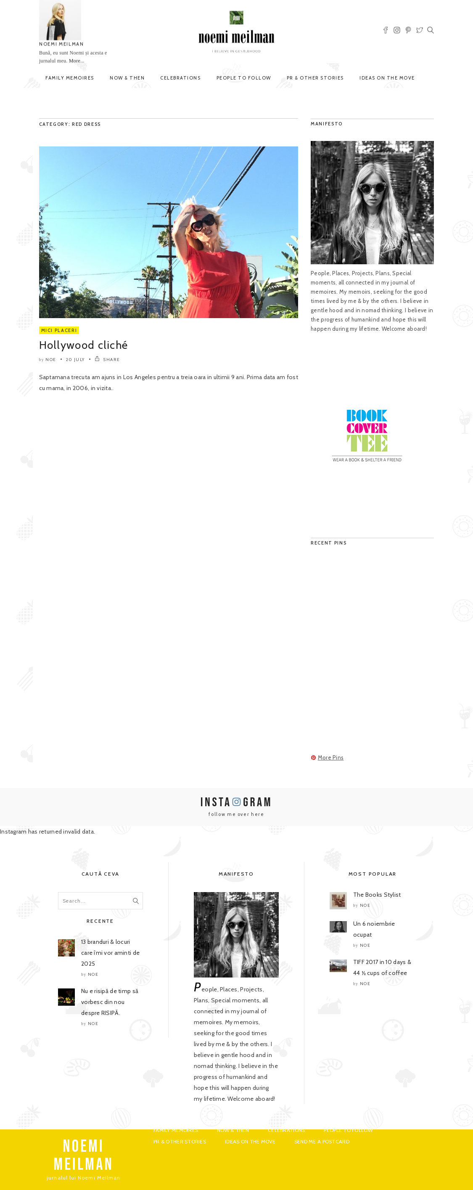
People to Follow (244, 78)
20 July (75, 359)
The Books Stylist (377, 894)
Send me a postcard (321, 1141)
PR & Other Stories (315, 78)
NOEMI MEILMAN (61, 44)
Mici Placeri (59, 330)
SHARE (107, 359)
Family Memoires (69, 78)
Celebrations (180, 78)
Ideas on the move (387, 78)
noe (50, 359)
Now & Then (127, 78)
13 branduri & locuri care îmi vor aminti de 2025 (110, 952)
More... (76, 61)
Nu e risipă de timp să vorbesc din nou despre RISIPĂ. (109, 1002)
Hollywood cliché (83, 345)
